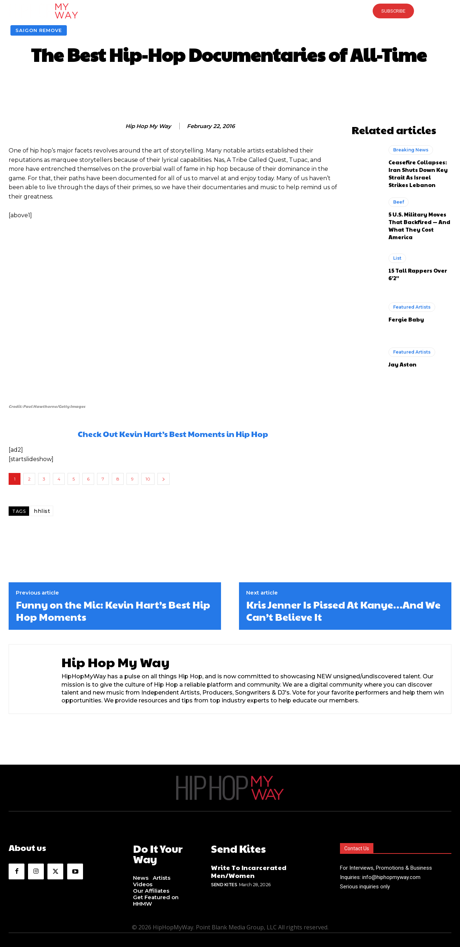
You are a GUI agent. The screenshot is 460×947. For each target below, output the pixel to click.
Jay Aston (402, 364)
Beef (398, 202)
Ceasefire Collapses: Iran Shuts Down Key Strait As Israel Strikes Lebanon (418, 173)
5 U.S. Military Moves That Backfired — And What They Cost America (419, 225)
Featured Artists (412, 307)
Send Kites (224, 882)
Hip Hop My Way (148, 126)
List (397, 258)
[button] (230, 11)
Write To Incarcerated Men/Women (249, 869)
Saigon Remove (38, 30)
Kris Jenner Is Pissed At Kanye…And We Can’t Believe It (343, 610)
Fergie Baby (406, 319)
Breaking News (410, 149)
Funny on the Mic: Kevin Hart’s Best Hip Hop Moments (113, 610)
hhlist (42, 511)
